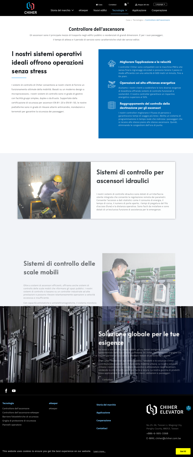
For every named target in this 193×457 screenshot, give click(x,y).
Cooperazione (159, 10)
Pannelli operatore (12, 424)
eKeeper (83, 10)
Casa (99, 5)
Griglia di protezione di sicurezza (19, 420)
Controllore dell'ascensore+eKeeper (20, 412)
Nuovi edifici (100, 10)
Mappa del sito (142, 5)
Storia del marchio (60, 10)
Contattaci (112, 5)
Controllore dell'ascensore (15, 408)
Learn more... (99, 451)
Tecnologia (118, 10)
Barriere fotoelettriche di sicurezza (20, 416)
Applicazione (139, 10)
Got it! (183, 451)
